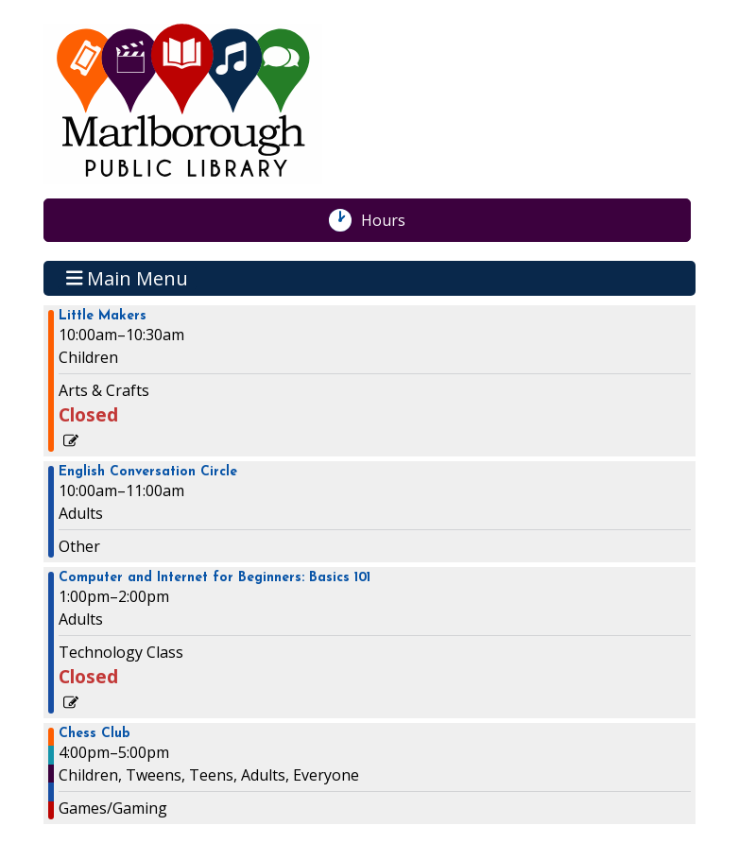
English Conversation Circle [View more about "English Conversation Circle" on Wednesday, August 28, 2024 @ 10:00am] (148, 472)
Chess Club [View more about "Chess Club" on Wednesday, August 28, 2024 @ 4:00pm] (94, 734)
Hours (393, 220)
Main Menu (127, 278)
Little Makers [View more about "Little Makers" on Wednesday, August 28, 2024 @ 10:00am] (102, 316)
